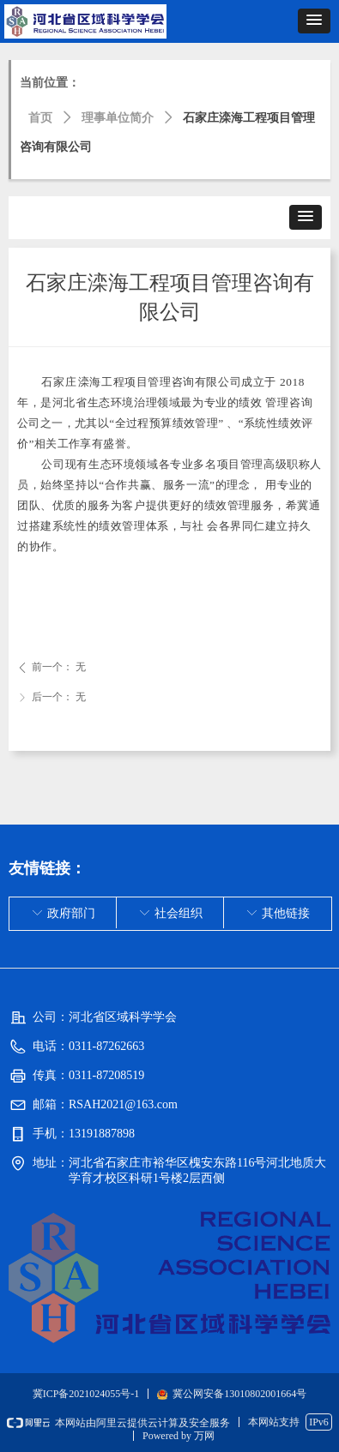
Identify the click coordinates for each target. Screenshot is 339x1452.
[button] (314, 21)
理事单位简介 (118, 117)
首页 (40, 117)
